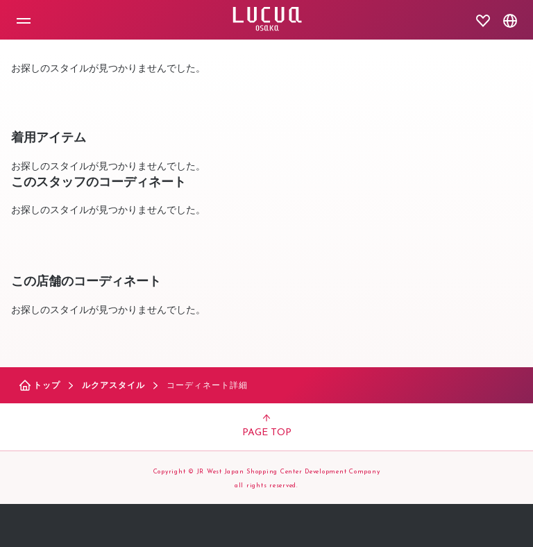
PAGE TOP (266, 426)
